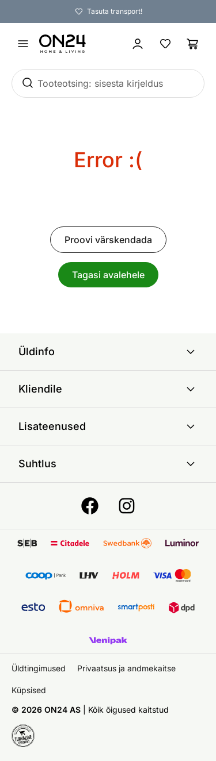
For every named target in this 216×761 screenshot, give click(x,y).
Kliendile (108, 389)
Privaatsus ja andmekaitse (126, 668)
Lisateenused (108, 426)
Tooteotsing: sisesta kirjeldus (100, 83)
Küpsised (29, 690)
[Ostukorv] (192, 43)
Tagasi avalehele (108, 274)
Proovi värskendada (108, 239)
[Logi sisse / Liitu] (137, 43)
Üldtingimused (39, 668)
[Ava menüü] (23, 43)
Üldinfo (108, 352)
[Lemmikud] (165, 43)
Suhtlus (108, 464)
